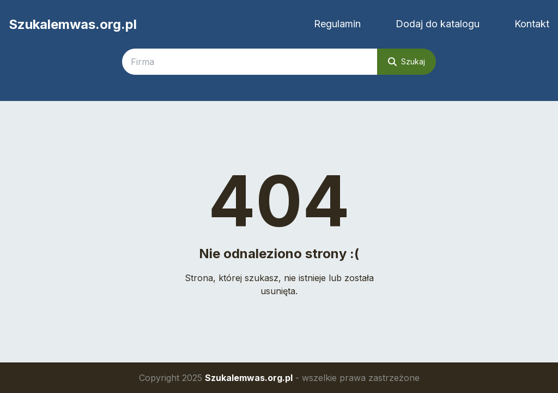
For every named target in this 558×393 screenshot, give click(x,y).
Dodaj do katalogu (438, 23)
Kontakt (531, 23)
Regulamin (337, 23)
